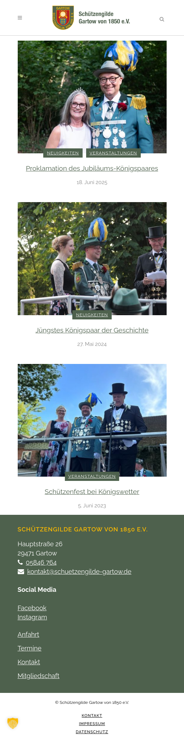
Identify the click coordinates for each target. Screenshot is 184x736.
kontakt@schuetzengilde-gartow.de (79, 571)
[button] (13, 723)
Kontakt (29, 662)
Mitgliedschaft (39, 675)
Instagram (32, 617)
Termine (29, 648)
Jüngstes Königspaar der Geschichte (92, 330)
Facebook (32, 608)
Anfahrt (28, 634)
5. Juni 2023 (92, 505)
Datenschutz (92, 732)
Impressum (92, 724)
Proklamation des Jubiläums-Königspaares (92, 168)
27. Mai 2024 (92, 344)
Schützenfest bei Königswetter (92, 491)
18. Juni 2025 (92, 182)
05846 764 (41, 562)
